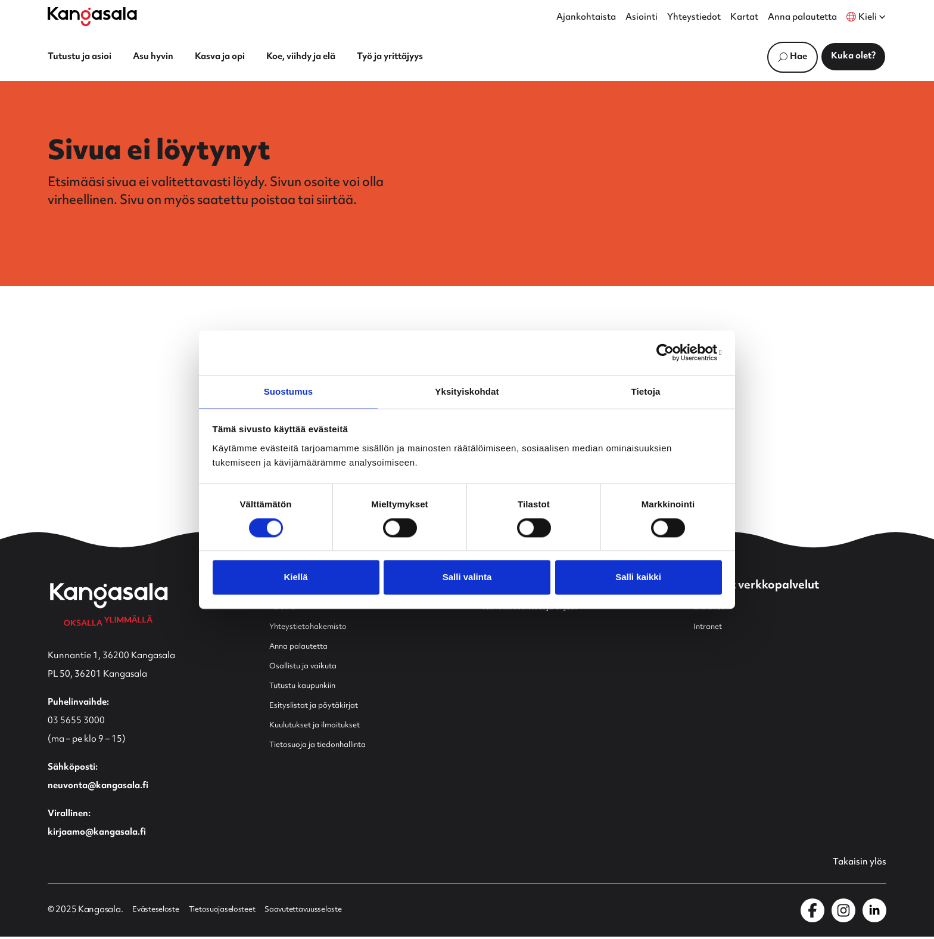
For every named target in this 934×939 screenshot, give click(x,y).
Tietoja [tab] (646, 391)
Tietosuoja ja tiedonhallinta (326, 746)
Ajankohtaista (586, 18)
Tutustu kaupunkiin (309, 687)
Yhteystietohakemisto (314, 628)
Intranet (710, 628)
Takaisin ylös (856, 864)
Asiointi (641, 18)
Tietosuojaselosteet (233, 913)
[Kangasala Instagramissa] (843, 913)
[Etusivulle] (92, 16)
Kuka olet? (853, 56)
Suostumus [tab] (288, 391)
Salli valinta (467, 578)
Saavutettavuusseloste (326, 913)
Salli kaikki (638, 578)
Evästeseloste (158, 913)
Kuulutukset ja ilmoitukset (322, 726)
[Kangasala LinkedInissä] (874, 913)
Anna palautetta (802, 18)
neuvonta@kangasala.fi (98, 787)
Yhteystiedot (694, 18)
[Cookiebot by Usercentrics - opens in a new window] (670, 352)
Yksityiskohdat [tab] (467, 391)
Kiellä (295, 578)
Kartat (744, 18)
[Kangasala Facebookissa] (812, 913)
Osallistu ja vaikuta (308, 667)
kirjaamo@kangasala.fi (97, 834)
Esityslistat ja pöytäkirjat (320, 707)
